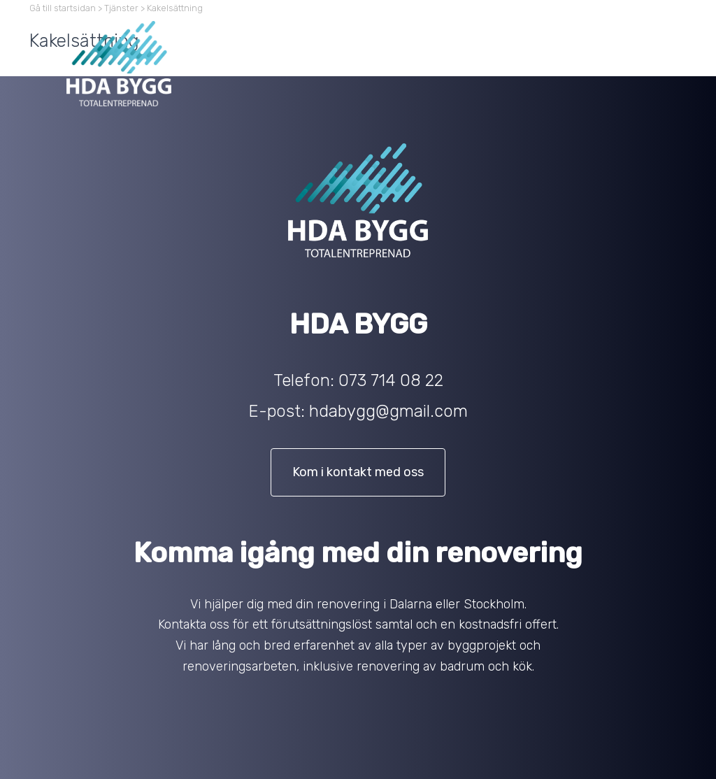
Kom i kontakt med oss (358, 472)
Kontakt (636, 32)
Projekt (577, 32)
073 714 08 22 (390, 380)
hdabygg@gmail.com (388, 411)
